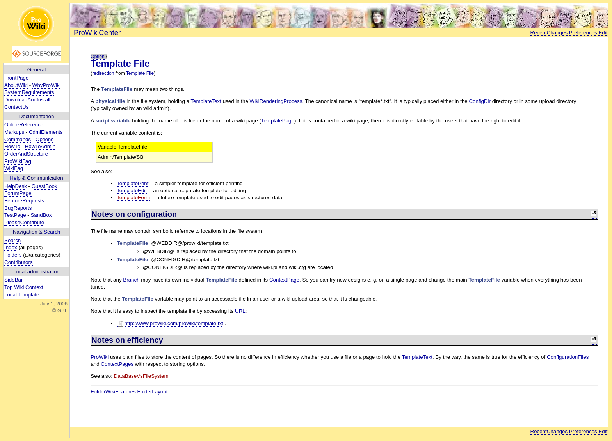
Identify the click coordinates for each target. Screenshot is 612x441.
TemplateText (205, 101)
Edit (602, 32)
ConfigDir (480, 101)
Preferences (583, 32)
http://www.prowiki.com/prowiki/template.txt (170, 324)
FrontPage (16, 78)
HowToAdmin (40, 146)
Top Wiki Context (23, 287)
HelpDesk (15, 186)
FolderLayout (152, 392)
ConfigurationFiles (568, 357)
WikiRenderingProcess (276, 101)
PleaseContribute (24, 222)
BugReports (18, 208)
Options (44, 139)
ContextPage (284, 280)
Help (15, 178)
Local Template (21, 295)
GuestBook (44, 186)
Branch (131, 280)
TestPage (15, 215)
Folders (12, 255)
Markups (14, 132)
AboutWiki (16, 85)
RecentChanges (549, 32)
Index (10, 247)
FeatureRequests (24, 201)
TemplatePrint (133, 183)
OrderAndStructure (26, 154)
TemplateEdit (132, 190)
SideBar (13, 280)
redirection (103, 73)
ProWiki (100, 357)
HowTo (12, 146)
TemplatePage (277, 121)
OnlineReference (23, 125)
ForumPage (18, 193)
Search (52, 232)
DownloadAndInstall (27, 100)
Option (97, 56)
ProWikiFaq (17, 161)
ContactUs (16, 107)
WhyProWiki (46, 85)
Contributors (18, 262)
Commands (17, 139)
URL (240, 311)
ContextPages (117, 364)
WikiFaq (13, 168)
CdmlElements (46, 132)
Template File (120, 63)
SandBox (41, 215)
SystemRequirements (29, 92)
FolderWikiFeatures (113, 392)
